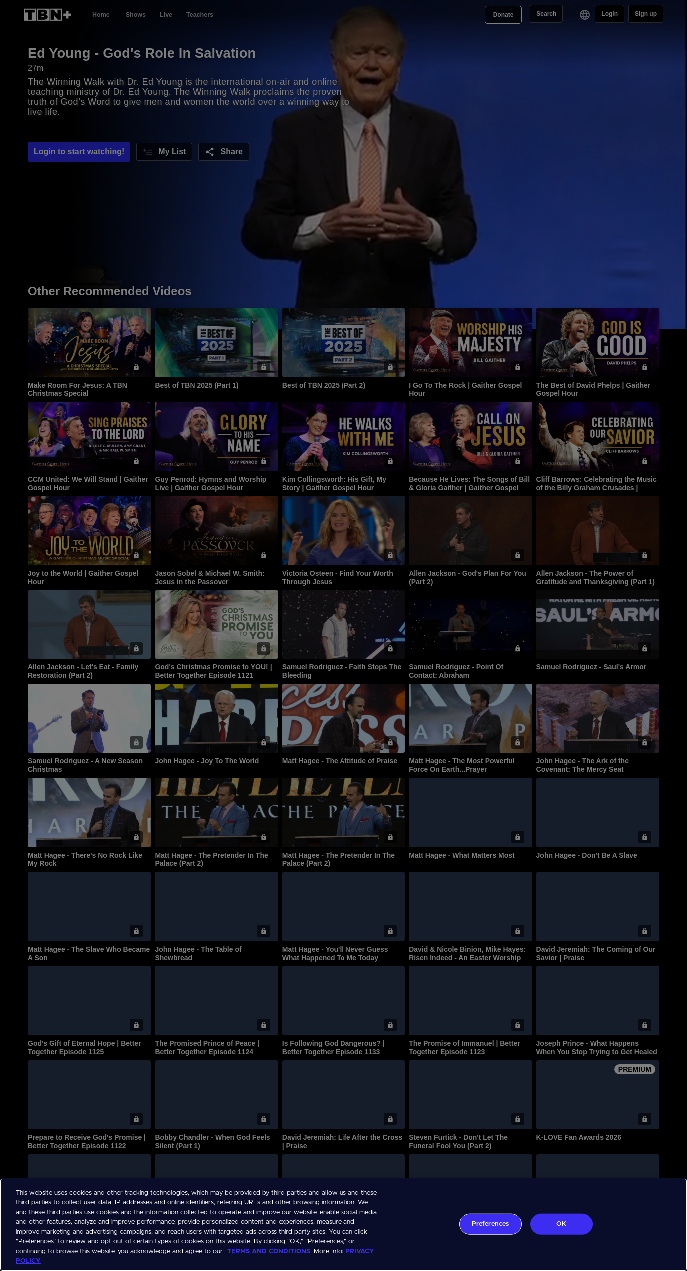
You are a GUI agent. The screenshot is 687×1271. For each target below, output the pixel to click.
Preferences (490, 1224)
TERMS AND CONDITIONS (268, 1251)
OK (561, 1224)
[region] (343, 1224)
